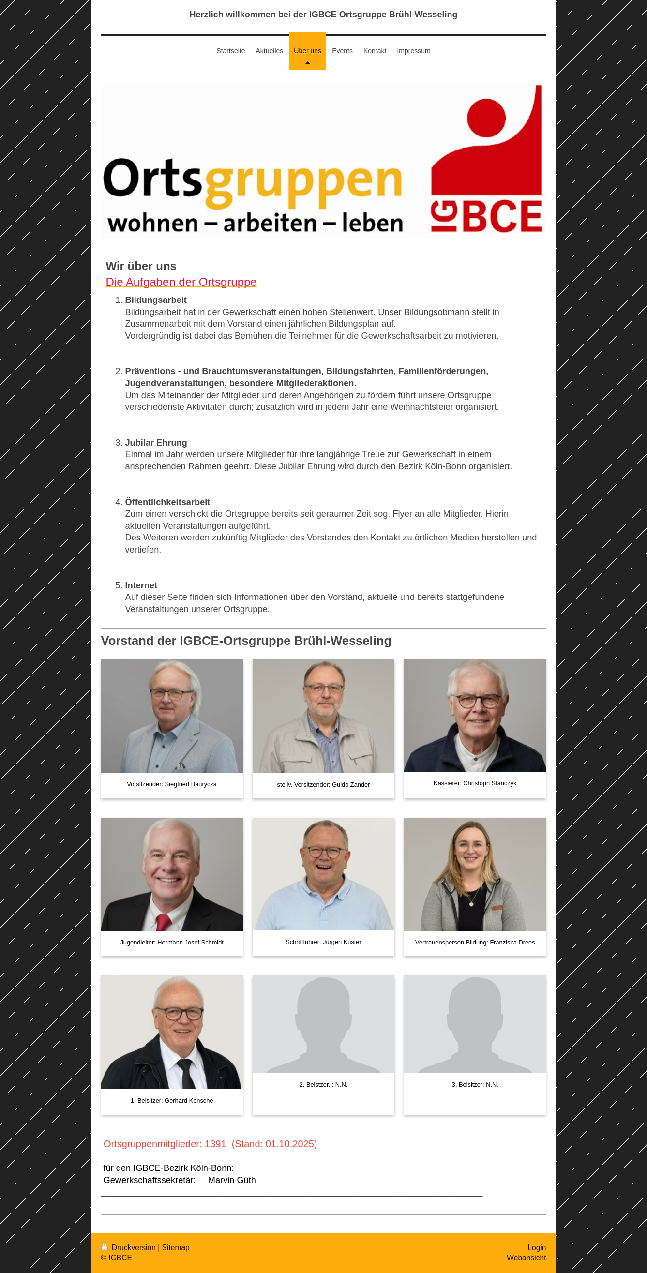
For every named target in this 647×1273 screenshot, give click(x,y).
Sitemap (176, 1247)
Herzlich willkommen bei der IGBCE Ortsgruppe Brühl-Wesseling (324, 14)
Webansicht (526, 1258)
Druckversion (129, 1247)
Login (536, 1247)
